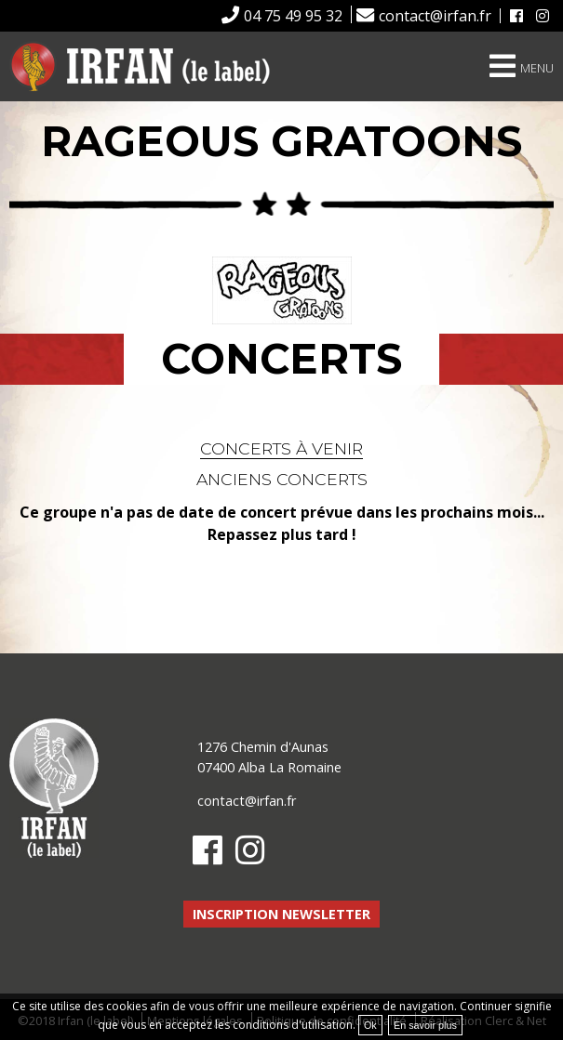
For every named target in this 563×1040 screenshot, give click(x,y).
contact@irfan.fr (435, 16)
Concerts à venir (281, 448)
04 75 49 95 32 (293, 16)
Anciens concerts (282, 479)
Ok (370, 1025)
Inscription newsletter (281, 914)
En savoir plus (425, 1025)
